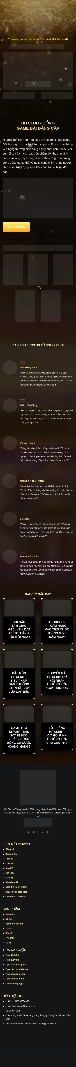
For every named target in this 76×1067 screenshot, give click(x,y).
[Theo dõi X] (38, 832)
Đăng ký (10, 849)
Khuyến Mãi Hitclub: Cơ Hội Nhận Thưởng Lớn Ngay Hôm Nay (56, 681)
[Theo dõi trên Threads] (47, 832)
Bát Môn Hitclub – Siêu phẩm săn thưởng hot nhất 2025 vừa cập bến (19, 682)
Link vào (10, 863)
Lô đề (8, 942)
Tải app (9, 859)
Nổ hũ (9, 919)
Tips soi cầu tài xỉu (15, 974)
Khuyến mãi (12, 882)
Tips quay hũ (12, 960)
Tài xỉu (9, 928)
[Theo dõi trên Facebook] (24, 832)
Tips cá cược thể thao (17, 969)
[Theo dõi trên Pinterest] (52, 832)
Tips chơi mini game (16, 964)
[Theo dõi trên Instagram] (29, 832)
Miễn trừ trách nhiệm (16, 887)
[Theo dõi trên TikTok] (33, 832)
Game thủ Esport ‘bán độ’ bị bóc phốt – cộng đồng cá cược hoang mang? (19, 737)
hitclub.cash (59, 39)
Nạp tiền (10, 868)
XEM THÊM (18, 227)
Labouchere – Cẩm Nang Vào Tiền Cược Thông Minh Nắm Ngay (57, 630)
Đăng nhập (11, 854)
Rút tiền (10, 873)
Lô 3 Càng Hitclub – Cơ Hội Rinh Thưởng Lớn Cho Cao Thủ (57, 735)
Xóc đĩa (9, 933)
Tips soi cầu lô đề (15, 978)
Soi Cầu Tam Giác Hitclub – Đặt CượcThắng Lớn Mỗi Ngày (19, 630)
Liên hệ (9, 877)
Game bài (10, 914)
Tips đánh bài (12, 955)
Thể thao (10, 938)
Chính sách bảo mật (16, 896)
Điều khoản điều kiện (16, 892)
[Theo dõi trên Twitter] (43, 832)
